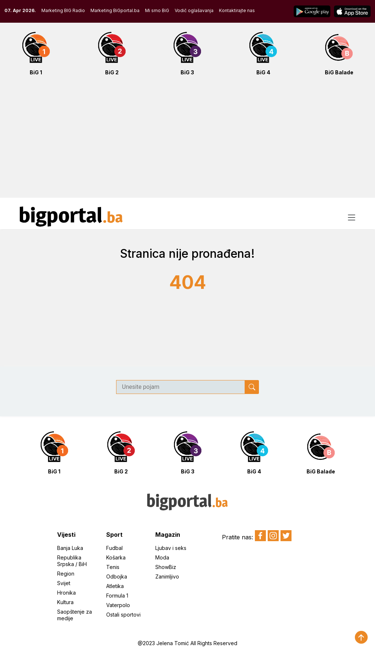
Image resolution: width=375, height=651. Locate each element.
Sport (114, 534)
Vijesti (66, 534)
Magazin (167, 534)
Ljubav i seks (170, 548)
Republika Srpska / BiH (72, 560)
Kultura (65, 602)
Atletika (115, 586)
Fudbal (114, 548)
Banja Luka (70, 548)
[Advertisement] (187, 140)
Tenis (112, 567)
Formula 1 (117, 595)
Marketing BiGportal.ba (115, 10)
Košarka (116, 557)
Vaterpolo (118, 605)
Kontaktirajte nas (237, 10)
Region (65, 573)
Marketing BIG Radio (63, 10)
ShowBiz (165, 567)
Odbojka (116, 576)
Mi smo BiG (157, 10)
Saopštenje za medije (74, 615)
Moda (162, 557)
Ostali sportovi (123, 614)
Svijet (63, 583)
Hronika (66, 592)
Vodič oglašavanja (194, 10)
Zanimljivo (167, 576)
